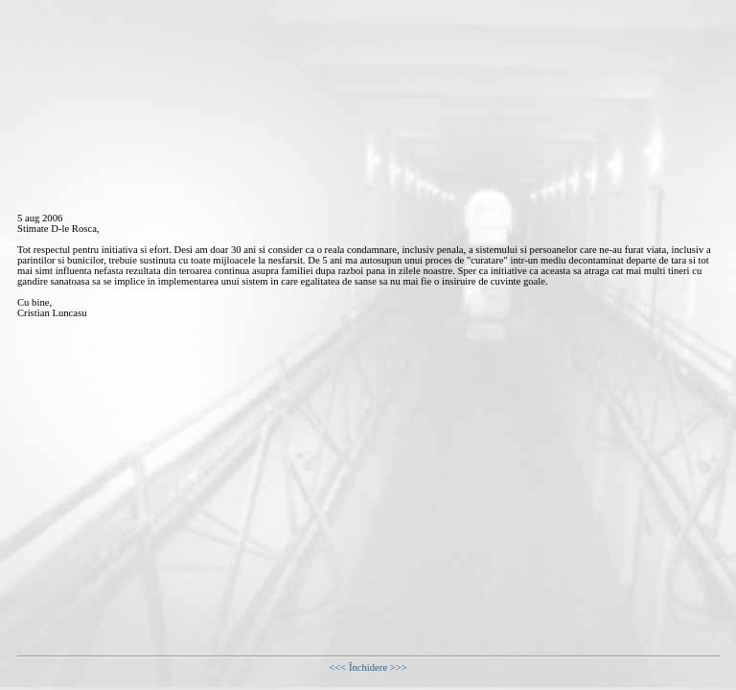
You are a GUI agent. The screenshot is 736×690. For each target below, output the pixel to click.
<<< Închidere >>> (368, 667)
